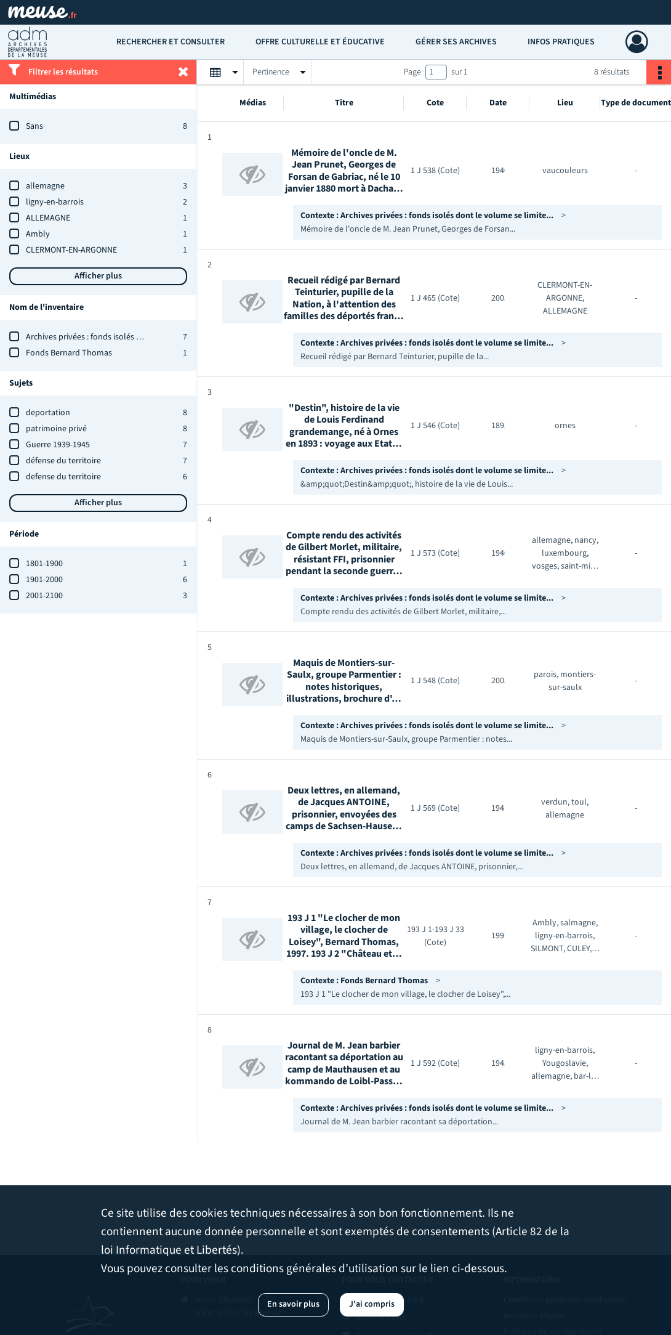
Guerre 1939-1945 (58, 445)
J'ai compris (372, 1304)
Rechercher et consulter (170, 42)
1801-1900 (44, 564)
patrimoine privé (56, 429)
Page (412, 72)
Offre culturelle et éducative (320, 42)
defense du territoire (63, 477)
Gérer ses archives (456, 42)
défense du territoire (63, 461)
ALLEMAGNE (48, 218)
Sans (34, 126)
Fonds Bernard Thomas (69, 353)
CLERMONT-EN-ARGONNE (71, 250)
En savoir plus (293, 1304)
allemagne (45, 186)
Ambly (38, 234)
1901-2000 (44, 580)
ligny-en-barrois (55, 202)
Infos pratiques (561, 42)
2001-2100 (44, 596)
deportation (48, 413)
